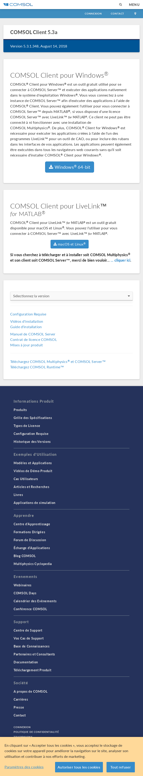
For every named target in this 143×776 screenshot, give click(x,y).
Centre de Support (28, 630)
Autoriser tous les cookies (79, 767)
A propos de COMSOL (31, 691)
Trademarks (23, 737)
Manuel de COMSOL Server (32, 334)
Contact (117, 13)
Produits (20, 409)
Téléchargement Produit (32, 670)
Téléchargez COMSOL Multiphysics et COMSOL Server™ (58, 361)
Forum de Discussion (30, 540)
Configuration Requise (28, 314)
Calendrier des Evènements (35, 601)
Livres (18, 494)
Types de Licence (27, 425)
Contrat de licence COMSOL (33, 339)
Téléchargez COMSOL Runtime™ (37, 366)
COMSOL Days (25, 593)
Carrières (21, 699)
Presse (19, 707)
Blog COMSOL (25, 555)
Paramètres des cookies (24, 767)
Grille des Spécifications (33, 417)
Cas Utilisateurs (26, 478)
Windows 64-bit (69, 167)
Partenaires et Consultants (34, 654)
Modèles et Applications (33, 463)
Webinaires (23, 585)
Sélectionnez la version (71, 296)
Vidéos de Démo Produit (33, 471)
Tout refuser (120, 767)
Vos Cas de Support (29, 638)
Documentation (26, 662)
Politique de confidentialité (36, 732)
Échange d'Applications (32, 547)
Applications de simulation (35, 502)
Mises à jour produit (26, 344)
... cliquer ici (120, 260)
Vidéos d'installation (26, 321)
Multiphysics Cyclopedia (33, 563)
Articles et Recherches (31, 486)
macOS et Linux (69, 244)
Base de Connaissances (32, 646)
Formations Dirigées (29, 532)
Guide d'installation (26, 326)
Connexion (93, 13)
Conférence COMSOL (30, 609)
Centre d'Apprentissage (32, 524)
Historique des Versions (32, 441)
